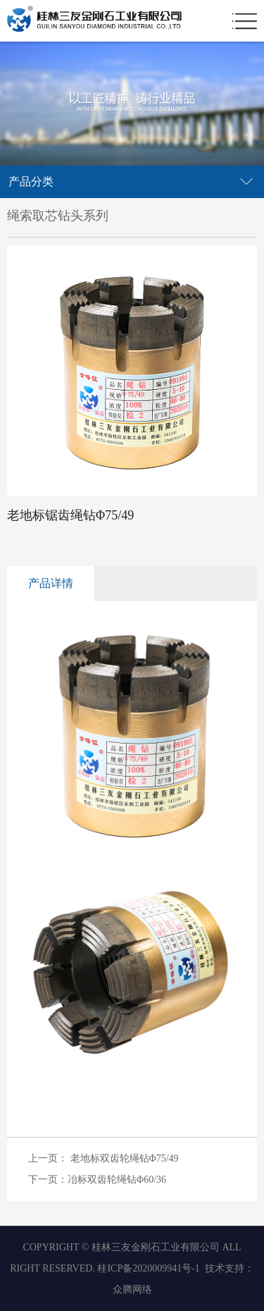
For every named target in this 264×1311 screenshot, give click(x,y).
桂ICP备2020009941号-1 (148, 1268)
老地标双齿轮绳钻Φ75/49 (124, 1158)
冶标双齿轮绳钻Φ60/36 (117, 1179)
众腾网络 (132, 1289)
